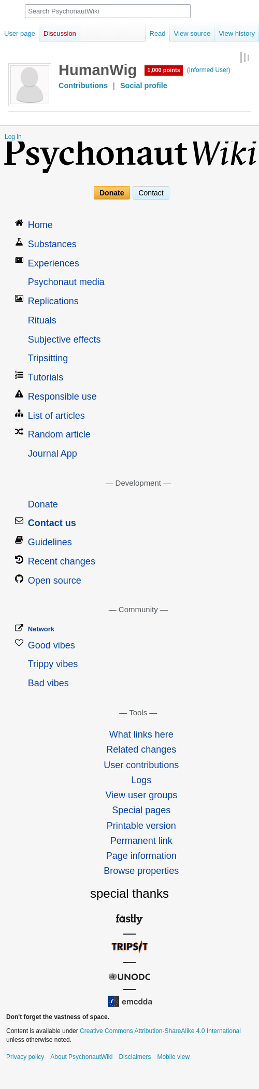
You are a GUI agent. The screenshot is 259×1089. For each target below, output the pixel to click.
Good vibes (51, 645)
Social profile (143, 85)
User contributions (141, 765)
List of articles (56, 416)
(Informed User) (209, 70)
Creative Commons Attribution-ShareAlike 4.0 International (160, 1031)
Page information (141, 856)
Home (40, 225)
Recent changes (61, 561)
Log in (13, 136)
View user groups (141, 795)
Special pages (141, 810)
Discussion (60, 33)
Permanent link (141, 841)
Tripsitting (48, 358)
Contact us (52, 523)
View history (237, 33)
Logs (141, 780)
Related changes (141, 749)
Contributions (83, 85)
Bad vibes (48, 683)
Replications (53, 301)
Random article (59, 434)
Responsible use (62, 396)
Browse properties (141, 871)
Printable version (141, 826)
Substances (52, 244)
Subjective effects (64, 339)
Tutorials (45, 377)
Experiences (53, 263)
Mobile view (173, 1056)
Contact (150, 193)
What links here (141, 734)
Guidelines (50, 542)
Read (158, 33)
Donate (111, 193)
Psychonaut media (66, 282)
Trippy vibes (53, 664)
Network (41, 629)
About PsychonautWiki (81, 1056)
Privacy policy (25, 1056)
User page (19, 33)
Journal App (52, 453)
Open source (54, 580)
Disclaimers (135, 1056)
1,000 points (163, 70)
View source (192, 33)
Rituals (42, 320)
